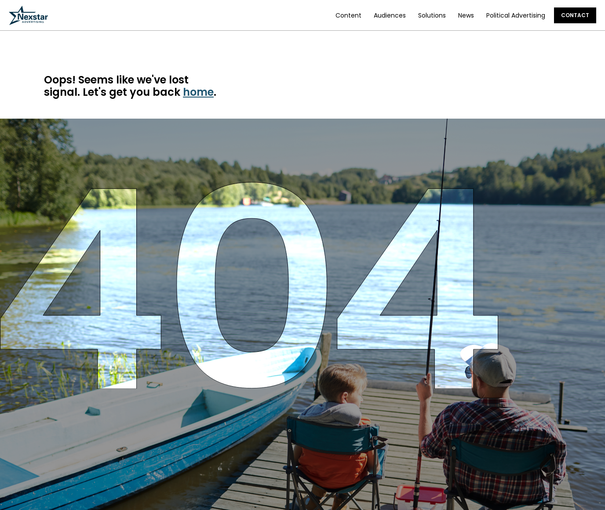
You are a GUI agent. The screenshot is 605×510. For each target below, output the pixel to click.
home (198, 92)
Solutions (432, 15)
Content (348, 15)
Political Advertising (515, 15)
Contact (575, 15)
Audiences (390, 15)
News (466, 15)
